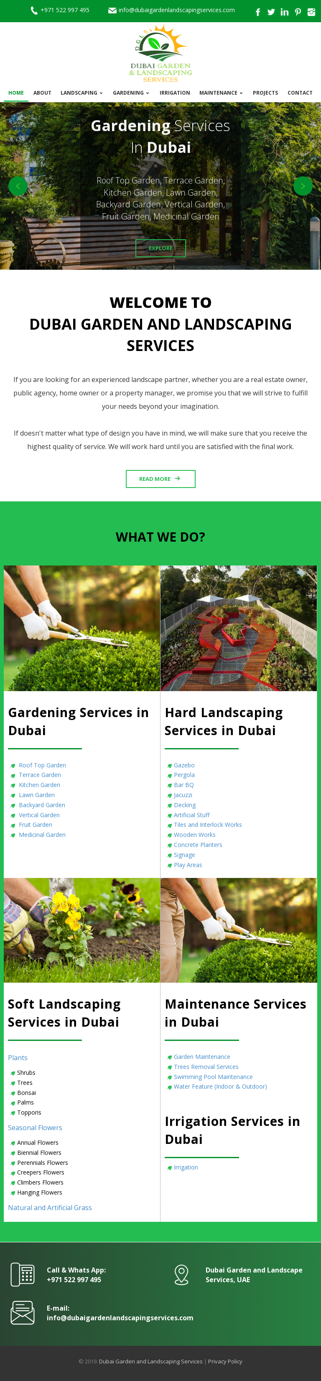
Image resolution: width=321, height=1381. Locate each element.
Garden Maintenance (202, 1057)
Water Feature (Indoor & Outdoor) (220, 1086)
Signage (184, 855)
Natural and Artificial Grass (50, 1207)
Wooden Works (195, 835)
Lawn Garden (36, 795)
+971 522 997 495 (65, 10)
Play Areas (188, 865)
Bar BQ (184, 785)
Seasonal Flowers (35, 1127)
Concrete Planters (198, 845)
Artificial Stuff (191, 815)
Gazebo (184, 765)
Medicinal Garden (41, 835)
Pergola (184, 775)
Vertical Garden (38, 815)
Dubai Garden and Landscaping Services (151, 1361)
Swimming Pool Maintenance (213, 1077)
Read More (155, 479)
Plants (18, 1057)
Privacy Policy (225, 1361)
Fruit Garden (34, 825)
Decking (185, 805)
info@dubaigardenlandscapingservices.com (177, 10)
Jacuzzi (183, 795)
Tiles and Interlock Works (208, 825)
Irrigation (186, 1167)
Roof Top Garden (41, 765)
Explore (161, 248)
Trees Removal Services (206, 1067)
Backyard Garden (41, 805)
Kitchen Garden (38, 785)
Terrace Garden (39, 775)
